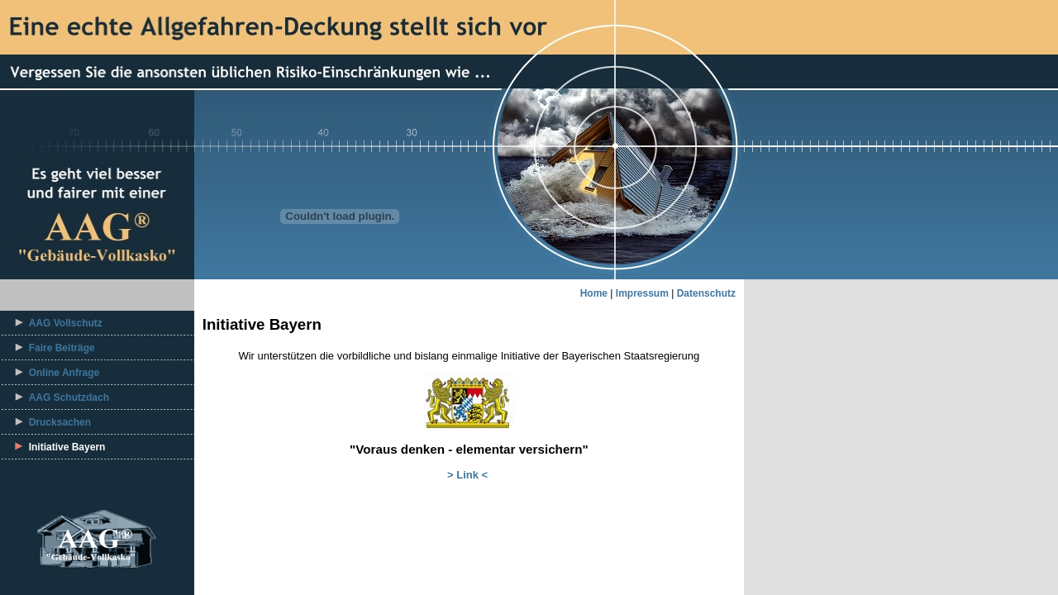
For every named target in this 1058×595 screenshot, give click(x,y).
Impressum (642, 293)
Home (594, 293)
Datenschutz (706, 293)
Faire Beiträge (62, 348)
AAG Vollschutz (65, 323)
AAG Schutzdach (69, 397)
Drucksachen (60, 422)
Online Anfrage (64, 372)
